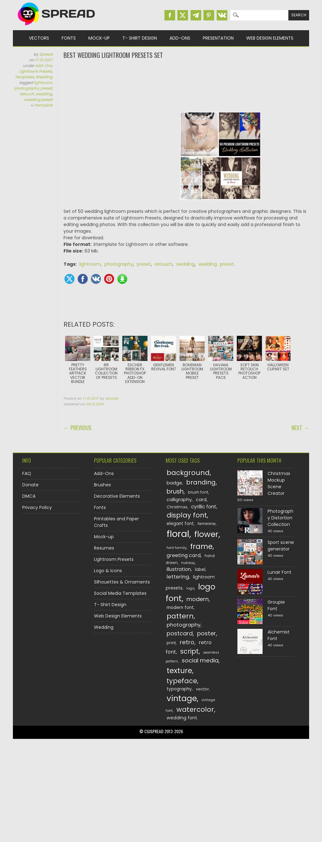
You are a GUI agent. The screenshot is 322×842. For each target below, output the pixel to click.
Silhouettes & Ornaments (122, 582)
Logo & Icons (108, 571)
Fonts (69, 38)
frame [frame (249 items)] (201, 546)
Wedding (44, 77)
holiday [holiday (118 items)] (188, 562)
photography (26, 88)
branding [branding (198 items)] (201, 482)
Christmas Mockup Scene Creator (279, 483)
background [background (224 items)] (188, 473)
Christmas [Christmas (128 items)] (177, 507)
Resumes (104, 548)
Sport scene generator (281, 545)
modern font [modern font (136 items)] (180, 608)
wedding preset (38, 99)
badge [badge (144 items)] (174, 483)
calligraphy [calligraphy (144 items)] (179, 499)
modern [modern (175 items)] (197, 599)
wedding (44, 94)
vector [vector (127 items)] (202, 689)
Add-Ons (179, 38)
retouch (26, 94)
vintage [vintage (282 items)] (182, 698)
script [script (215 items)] (189, 651)
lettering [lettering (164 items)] (178, 576)
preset (46, 88)
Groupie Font (276, 605)
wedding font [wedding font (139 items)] (182, 718)
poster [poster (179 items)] (206, 633)
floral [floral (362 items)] (178, 533)
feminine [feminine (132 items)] (207, 524)
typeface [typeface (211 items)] (182, 680)
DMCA (29, 496)
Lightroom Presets (35, 71)
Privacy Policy (37, 507)
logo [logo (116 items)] (190, 588)
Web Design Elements (269, 38)
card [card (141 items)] (201, 499)
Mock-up (99, 38)
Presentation (218, 38)
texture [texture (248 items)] (179, 670)
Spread (46, 54)
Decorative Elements (117, 496)
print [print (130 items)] (171, 643)
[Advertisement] (186, 85)
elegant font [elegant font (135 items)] (180, 524)
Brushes (102, 485)
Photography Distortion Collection (280, 518)
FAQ (26, 473)
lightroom (43, 82)
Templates (24, 77)
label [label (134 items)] (200, 570)
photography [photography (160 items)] (184, 625)
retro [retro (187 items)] (187, 642)
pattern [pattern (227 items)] (180, 616)
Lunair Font (279, 572)
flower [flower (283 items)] (206, 534)
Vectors (39, 38)
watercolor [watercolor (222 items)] (195, 709)
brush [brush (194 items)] (175, 491)
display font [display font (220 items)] (187, 515)
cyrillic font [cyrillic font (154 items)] (203, 506)
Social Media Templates (120, 593)
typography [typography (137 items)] (179, 689)
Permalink (43, 105)
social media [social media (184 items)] (200, 660)
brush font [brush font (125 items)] (198, 492)
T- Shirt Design (139, 38)
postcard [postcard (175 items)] (180, 633)
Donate (30, 485)
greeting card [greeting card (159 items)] (184, 555)
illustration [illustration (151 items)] (179, 569)
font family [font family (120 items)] (176, 547)
